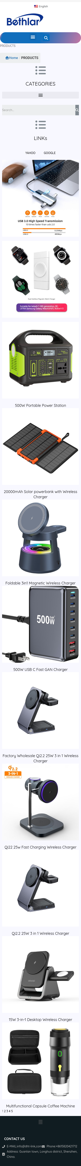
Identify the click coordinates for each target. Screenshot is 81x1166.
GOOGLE (49, 153)
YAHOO (30, 153)
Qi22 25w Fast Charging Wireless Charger (41, 847)
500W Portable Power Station (40, 405)
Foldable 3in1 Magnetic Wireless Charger (40, 583)
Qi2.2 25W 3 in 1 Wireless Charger (40, 933)
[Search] (77, 110)
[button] (33, 36)
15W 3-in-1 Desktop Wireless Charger (40, 1019)
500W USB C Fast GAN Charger (40, 669)
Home (11, 58)
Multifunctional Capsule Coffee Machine (40, 1106)
